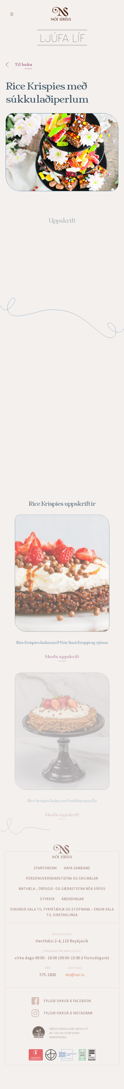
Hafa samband (77, 861)
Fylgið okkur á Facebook (68, 994)
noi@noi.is (75, 967)
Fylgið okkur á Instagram (68, 1006)
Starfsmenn (45, 861)
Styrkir (47, 892)
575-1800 (48, 967)
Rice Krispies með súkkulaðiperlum (47, 92)
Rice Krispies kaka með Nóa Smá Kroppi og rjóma (62, 638)
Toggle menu (12, 14)
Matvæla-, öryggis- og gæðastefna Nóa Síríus (62, 882)
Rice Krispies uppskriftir (62, 496)
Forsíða (62, 845)
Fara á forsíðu (61, 14)
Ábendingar (73, 892)
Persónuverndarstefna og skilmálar (62, 871)
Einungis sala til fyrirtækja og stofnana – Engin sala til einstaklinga (62, 905)
